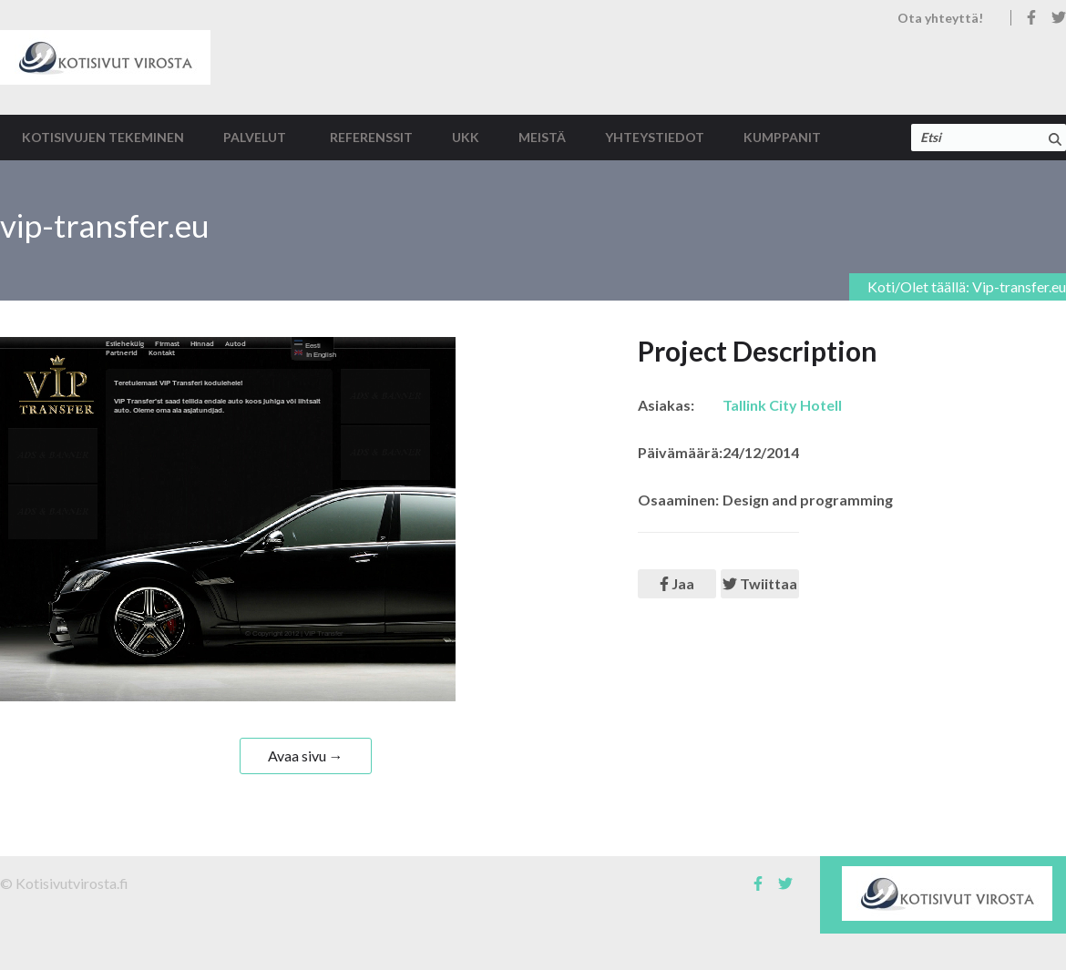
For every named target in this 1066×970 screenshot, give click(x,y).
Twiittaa (760, 583)
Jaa (677, 583)
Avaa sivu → (305, 755)
